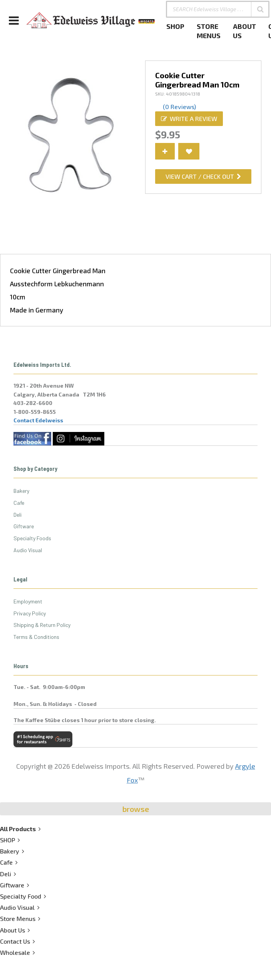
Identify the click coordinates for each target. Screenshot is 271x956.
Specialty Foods (32, 538)
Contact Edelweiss (38, 420)
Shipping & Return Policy (41, 625)
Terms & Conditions (36, 636)
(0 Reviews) (179, 106)
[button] (260, 9)
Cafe (18, 502)
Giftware (23, 526)
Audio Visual (27, 550)
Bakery (21, 490)
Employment (27, 601)
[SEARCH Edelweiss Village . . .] (217, 9)
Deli (17, 514)
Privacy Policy (29, 613)
